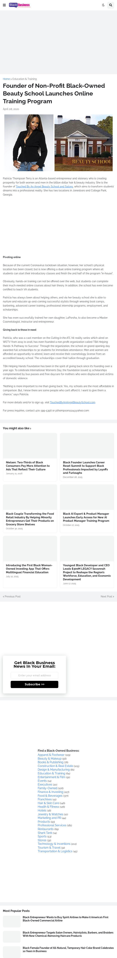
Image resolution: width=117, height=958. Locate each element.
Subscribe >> (34, 684)
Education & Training (24, 79)
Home (6, 79)
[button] (4, 5)
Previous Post (13, 596)
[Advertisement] (58, 39)
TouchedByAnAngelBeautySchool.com (72, 402)
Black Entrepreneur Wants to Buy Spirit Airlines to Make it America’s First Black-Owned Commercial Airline (65, 919)
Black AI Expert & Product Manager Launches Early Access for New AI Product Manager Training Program (86, 517)
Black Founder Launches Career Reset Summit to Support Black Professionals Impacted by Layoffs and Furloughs (85, 468)
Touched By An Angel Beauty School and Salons (44, 186)
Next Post (106, 596)
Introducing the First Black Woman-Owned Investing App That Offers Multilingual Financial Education (29, 569)
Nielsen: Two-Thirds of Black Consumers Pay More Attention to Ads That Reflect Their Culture (28, 466)
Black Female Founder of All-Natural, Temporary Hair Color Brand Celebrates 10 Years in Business (68, 949)
